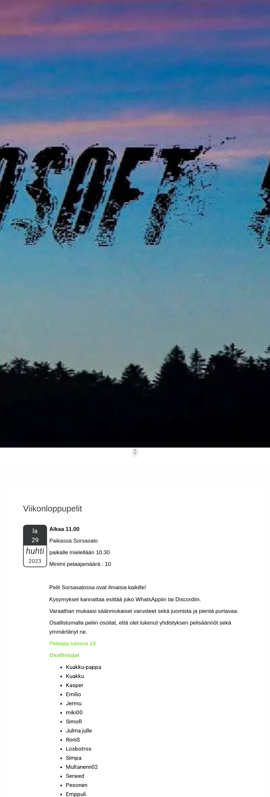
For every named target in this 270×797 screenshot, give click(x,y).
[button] (135, 451)
